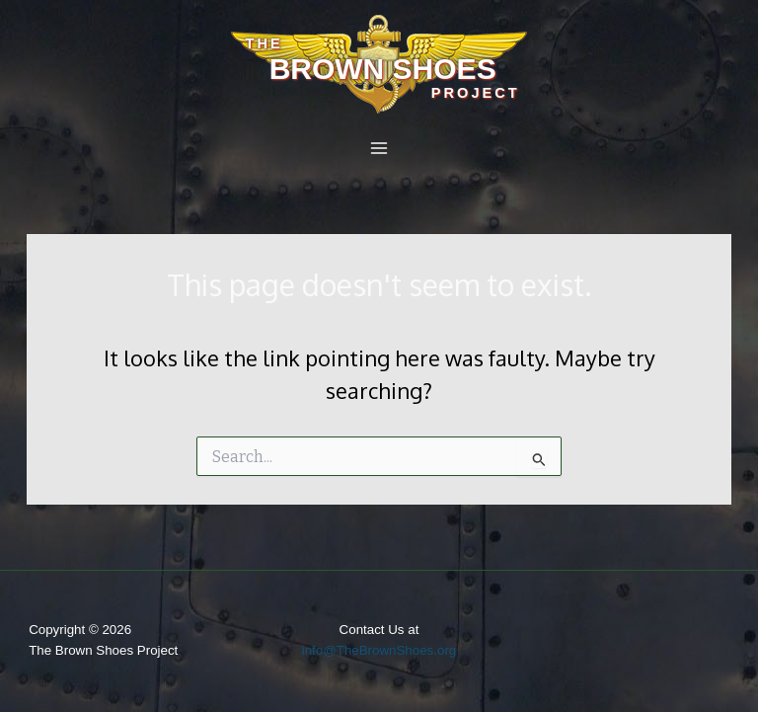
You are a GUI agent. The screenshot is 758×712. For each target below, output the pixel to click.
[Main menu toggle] (379, 148)
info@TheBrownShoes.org (379, 650)
